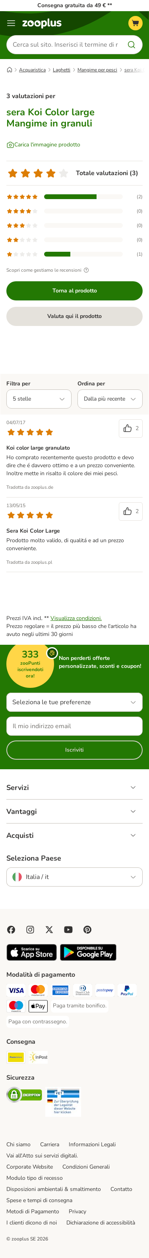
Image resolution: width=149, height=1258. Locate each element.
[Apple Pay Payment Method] (38, 1007)
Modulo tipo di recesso (34, 1178)
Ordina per (91, 383)
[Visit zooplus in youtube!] (68, 929)
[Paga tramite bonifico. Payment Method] (79, 1006)
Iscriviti (74, 750)
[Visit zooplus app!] (31, 959)
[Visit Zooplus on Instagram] (30, 929)
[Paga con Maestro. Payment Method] (15, 1007)
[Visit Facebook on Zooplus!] (11, 929)
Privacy (77, 1211)
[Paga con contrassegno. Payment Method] (37, 1022)
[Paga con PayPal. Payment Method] (127, 991)
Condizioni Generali (86, 1167)
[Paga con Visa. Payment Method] (15, 991)
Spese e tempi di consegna (39, 1200)
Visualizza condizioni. (76, 618)
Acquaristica (32, 70)
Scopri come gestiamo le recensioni (48, 270)
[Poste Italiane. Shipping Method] (15, 1058)
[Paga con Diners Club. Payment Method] (82, 991)
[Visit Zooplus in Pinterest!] (87, 929)
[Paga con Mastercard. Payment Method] (38, 991)
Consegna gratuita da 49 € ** (74, 5)
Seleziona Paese (33, 858)
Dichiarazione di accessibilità (100, 1222)
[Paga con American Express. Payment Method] (60, 991)
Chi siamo (18, 1144)
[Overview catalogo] (11, 23)
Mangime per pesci (97, 70)
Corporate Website (29, 1167)
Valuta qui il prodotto (74, 316)
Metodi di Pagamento (32, 1211)
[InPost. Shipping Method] (38, 1058)
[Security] (24, 1096)
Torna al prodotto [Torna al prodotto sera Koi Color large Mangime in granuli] (74, 290)
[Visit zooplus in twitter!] (49, 929)
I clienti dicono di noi (31, 1222)
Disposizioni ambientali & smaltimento (53, 1189)
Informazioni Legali (92, 1144)
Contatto (121, 1189)
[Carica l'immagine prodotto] (43, 145)
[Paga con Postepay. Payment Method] (104, 991)
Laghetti (61, 70)
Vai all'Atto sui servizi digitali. (42, 1155)
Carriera (49, 1144)
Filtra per (18, 383)
